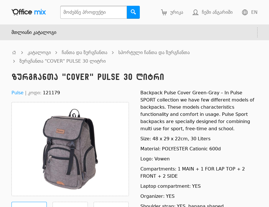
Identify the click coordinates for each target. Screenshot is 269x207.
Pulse (17, 92)
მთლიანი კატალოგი (33, 32)
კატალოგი (39, 52)
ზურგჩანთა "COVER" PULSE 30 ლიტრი (63, 61)
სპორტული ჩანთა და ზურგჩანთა (154, 52)
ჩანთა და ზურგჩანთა (84, 52)
